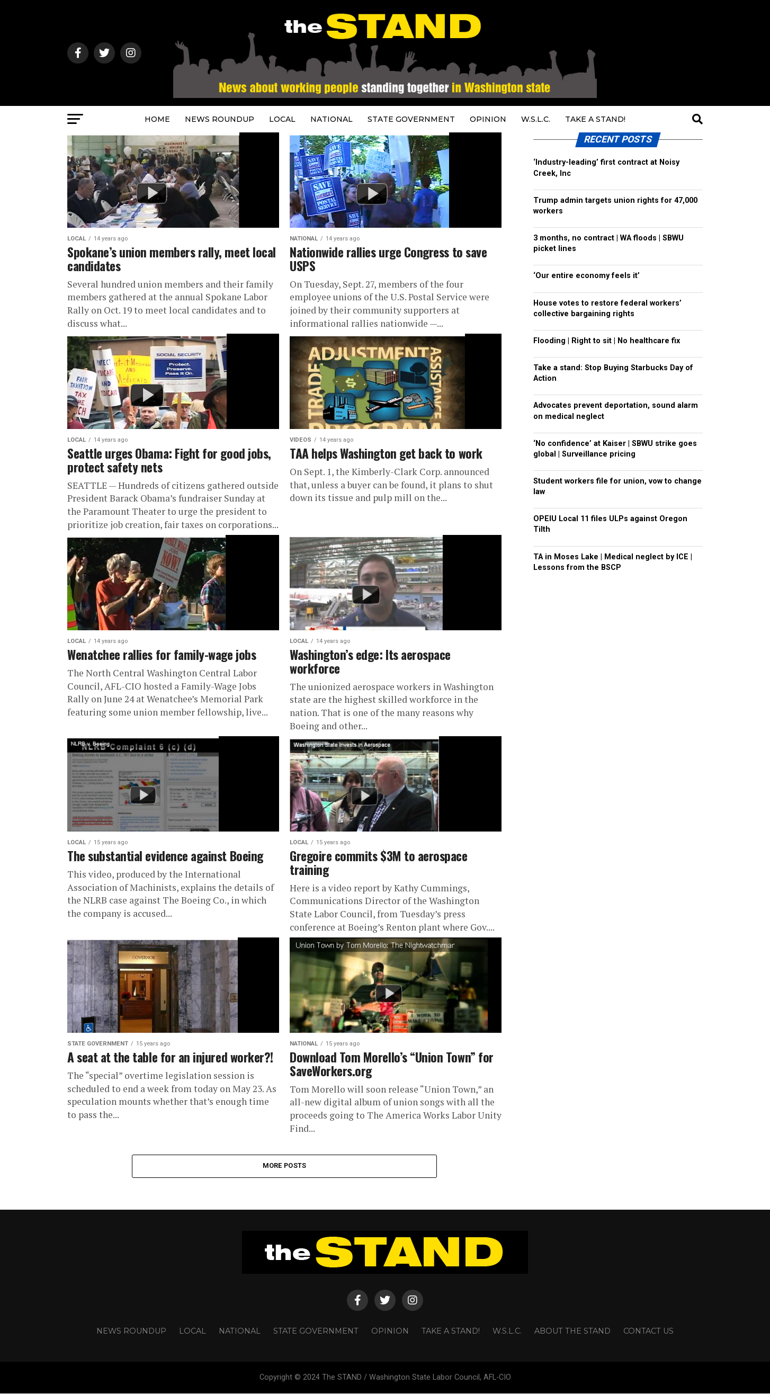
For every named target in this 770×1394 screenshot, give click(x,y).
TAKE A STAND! (595, 119)
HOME (157, 119)
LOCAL (282, 119)
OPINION (488, 119)
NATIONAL (331, 119)
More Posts (285, 1166)
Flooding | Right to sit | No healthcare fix (606, 340)
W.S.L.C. (535, 119)
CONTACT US (648, 1331)
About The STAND (572, 1331)
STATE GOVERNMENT (411, 119)
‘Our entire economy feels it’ (586, 275)
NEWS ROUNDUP (219, 119)
